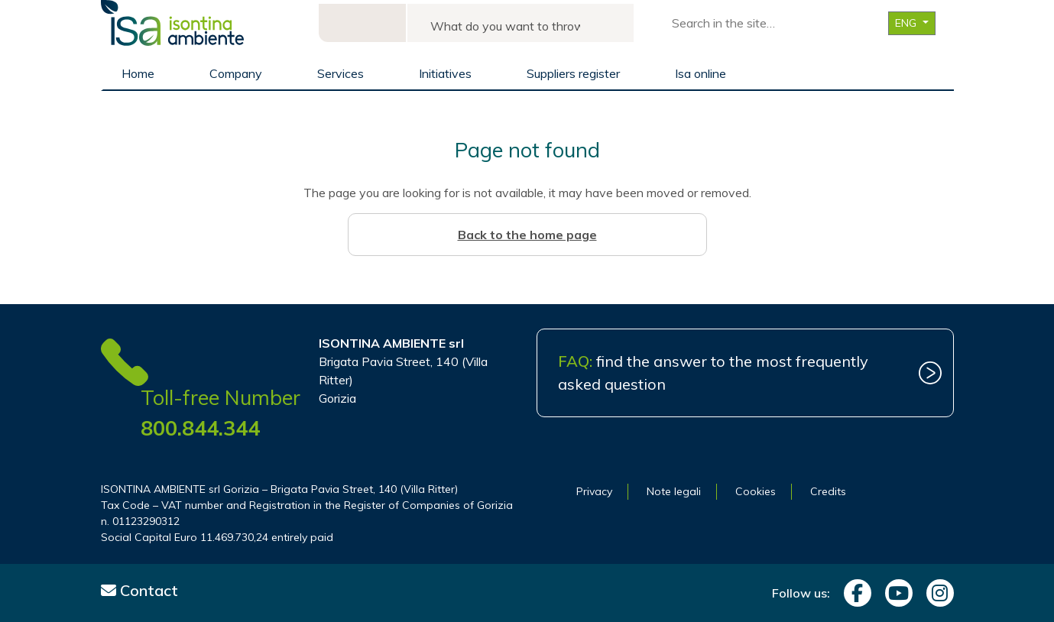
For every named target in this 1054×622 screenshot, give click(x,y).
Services (340, 73)
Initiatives (445, 73)
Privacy (594, 491)
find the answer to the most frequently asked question (713, 372)
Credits (828, 491)
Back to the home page (527, 234)
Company (235, 73)
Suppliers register (573, 73)
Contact (139, 590)
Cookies (755, 491)
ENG (907, 23)
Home (138, 73)
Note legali (674, 491)
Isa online (700, 73)
